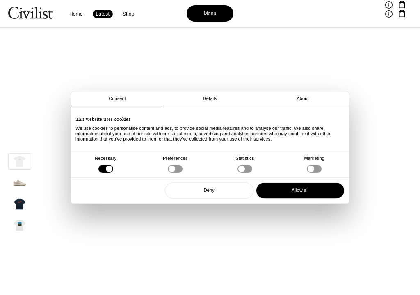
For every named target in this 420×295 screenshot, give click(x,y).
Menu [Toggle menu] (210, 13)
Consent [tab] (117, 98)
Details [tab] (210, 98)
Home (76, 14)
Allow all (300, 190)
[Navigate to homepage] (30, 14)
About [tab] (302, 98)
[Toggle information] (389, 5)
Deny (209, 190)
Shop (129, 14)
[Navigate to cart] (402, 5)
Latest (103, 14)
